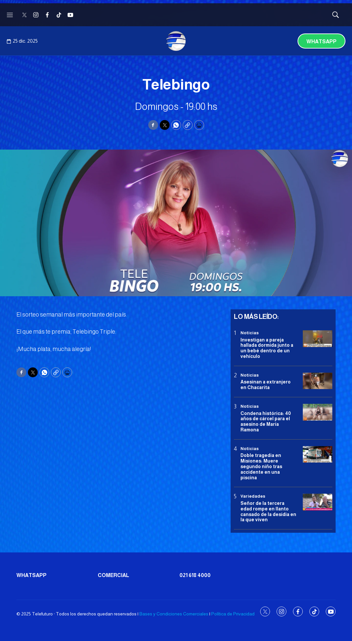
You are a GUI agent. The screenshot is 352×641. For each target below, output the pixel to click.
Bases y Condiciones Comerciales (173, 613)
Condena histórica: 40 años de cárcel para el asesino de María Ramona (265, 421)
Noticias (249, 332)
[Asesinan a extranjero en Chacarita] (317, 381)
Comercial (113, 575)
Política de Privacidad (233, 613)
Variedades (252, 496)
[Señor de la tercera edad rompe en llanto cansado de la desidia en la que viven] (317, 502)
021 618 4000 (195, 575)
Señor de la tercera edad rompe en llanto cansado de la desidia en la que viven (268, 511)
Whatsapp (321, 41)
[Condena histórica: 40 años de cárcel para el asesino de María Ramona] (317, 412)
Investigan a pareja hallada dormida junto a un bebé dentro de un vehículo (266, 348)
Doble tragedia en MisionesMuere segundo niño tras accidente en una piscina (261, 466)
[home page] (176, 41)
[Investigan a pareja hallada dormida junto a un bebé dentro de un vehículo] (317, 338)
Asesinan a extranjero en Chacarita (265, 384)
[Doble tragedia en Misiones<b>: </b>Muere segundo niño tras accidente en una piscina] (317, 454)
